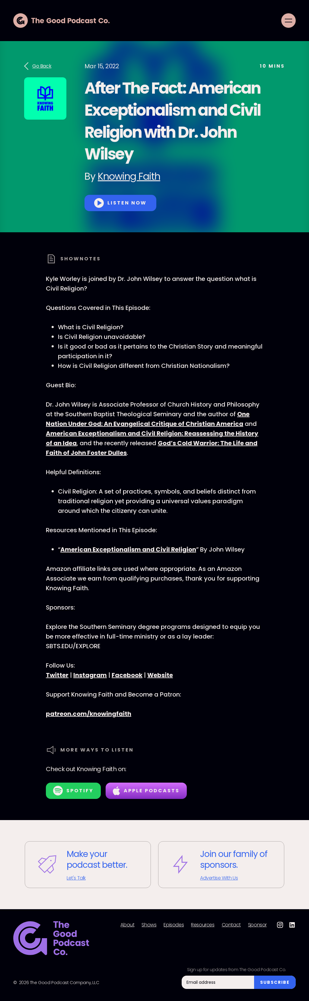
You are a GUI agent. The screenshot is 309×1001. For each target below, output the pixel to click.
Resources (202, 924)
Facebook (127, 675)
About (127, 924)
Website (160, 675)
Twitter (57, 675)
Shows (149, 924)
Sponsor (257, 924)
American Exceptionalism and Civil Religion (128, 549)
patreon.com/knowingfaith (88, 714)
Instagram (90, 675)
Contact (231, 924)
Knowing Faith (129, 176)
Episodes (174, 924)
